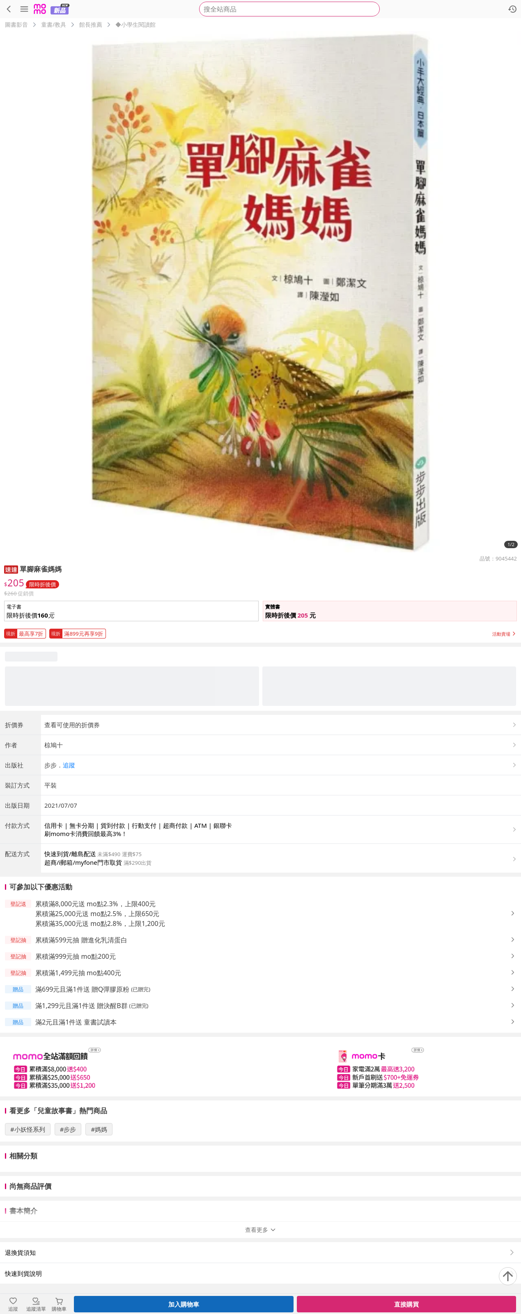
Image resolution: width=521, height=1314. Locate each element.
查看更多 (260, 1230)
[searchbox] (289, 9)
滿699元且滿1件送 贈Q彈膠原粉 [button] (82, 989)
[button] (11, 569)
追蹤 (69, 765)
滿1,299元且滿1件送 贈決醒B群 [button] (81, 1005)
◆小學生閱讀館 (135, 24)
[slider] (260, 1066)
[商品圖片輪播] (260, 291)
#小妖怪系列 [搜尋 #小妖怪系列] (27, 1129)
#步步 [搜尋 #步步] (68, 1129)
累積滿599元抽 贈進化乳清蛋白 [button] (81, 939)
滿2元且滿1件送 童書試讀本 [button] (76, 1022)
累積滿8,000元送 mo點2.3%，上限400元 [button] (95, 903)
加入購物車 (183, 1304)
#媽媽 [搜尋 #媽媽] (99, 1129)
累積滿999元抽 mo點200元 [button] (75, 956)
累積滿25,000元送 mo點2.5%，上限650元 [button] (97, 913)
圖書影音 (16, 24)
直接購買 (406, 1304)
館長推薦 (90, 24)
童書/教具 (53, 24)
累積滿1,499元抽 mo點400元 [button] (78, 972)
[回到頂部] (508, 1276)
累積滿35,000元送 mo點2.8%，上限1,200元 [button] (100, 923)
